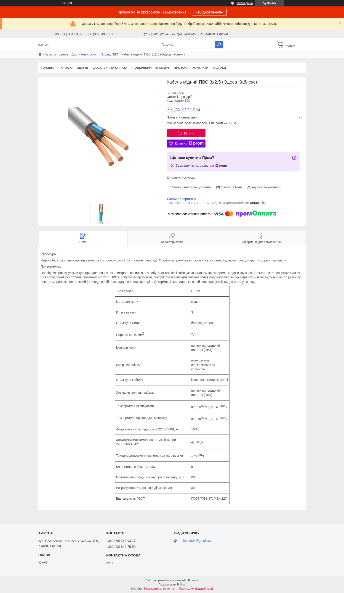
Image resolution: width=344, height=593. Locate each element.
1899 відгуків (245, 3)
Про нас (180, 67)
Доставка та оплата (110, 67)
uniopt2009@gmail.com (196, 541)
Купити (189, 133)
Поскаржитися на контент (160, 588)
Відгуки (219, 67)
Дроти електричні (84, 54)
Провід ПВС (109, 54)
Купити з (189, 143)
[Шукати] (219, 44)
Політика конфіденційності (196, 588)
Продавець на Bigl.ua (171, 584)
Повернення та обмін (150, 67)
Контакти (200, 67)
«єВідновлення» (209, 12)
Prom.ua (193, 580)
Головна (48, 67)
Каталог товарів (56, 54)
